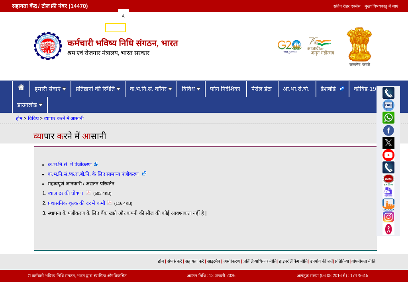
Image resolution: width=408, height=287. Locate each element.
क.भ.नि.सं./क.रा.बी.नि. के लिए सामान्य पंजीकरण (94, 174)
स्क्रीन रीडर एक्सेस (347, 6)
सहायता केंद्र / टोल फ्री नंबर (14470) (50, 6)
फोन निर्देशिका (226, 89)
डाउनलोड (30, 105)
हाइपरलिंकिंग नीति (293, 261)
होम (19, 118)
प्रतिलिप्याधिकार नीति (259, 261)
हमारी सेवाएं (50, 89)
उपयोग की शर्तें (321, 261)
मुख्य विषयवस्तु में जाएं (381, 6)
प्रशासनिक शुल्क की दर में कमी (81, 203)
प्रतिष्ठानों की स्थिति (98, 89)
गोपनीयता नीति (363, 261)
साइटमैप (214, 261)
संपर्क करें (175, 261)
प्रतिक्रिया (342, 261)
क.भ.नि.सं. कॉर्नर (151, 89)
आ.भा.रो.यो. (297, 89)
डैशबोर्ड (329, 89)
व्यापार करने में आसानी (64, 118)
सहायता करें (195, 261)
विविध (191, 89)
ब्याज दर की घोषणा (70, 193)
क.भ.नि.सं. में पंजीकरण (70, 164)
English (115, 28)
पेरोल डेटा (262, 89)
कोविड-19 (366, 89)
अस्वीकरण (231, 261)
